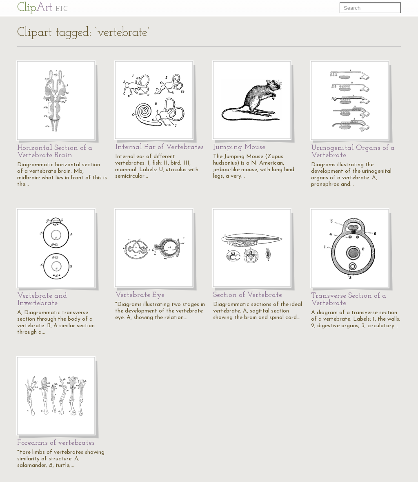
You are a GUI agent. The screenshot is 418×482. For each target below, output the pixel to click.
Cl (42, 8)
